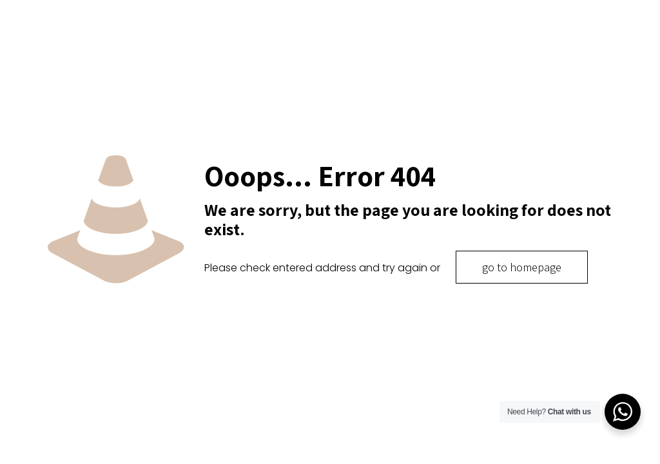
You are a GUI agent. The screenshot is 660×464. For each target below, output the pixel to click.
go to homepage (521, 267)
